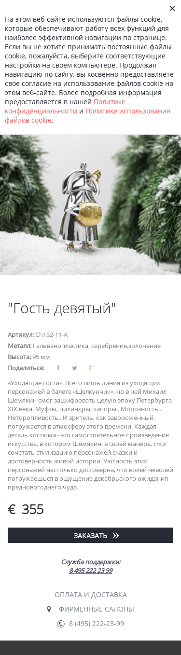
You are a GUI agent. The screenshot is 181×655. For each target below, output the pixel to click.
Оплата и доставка (91, 594)
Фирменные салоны (96, 608)
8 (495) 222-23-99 (96, 623)
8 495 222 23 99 (90, 570)
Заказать (90, 535)
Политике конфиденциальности (65, 106)
